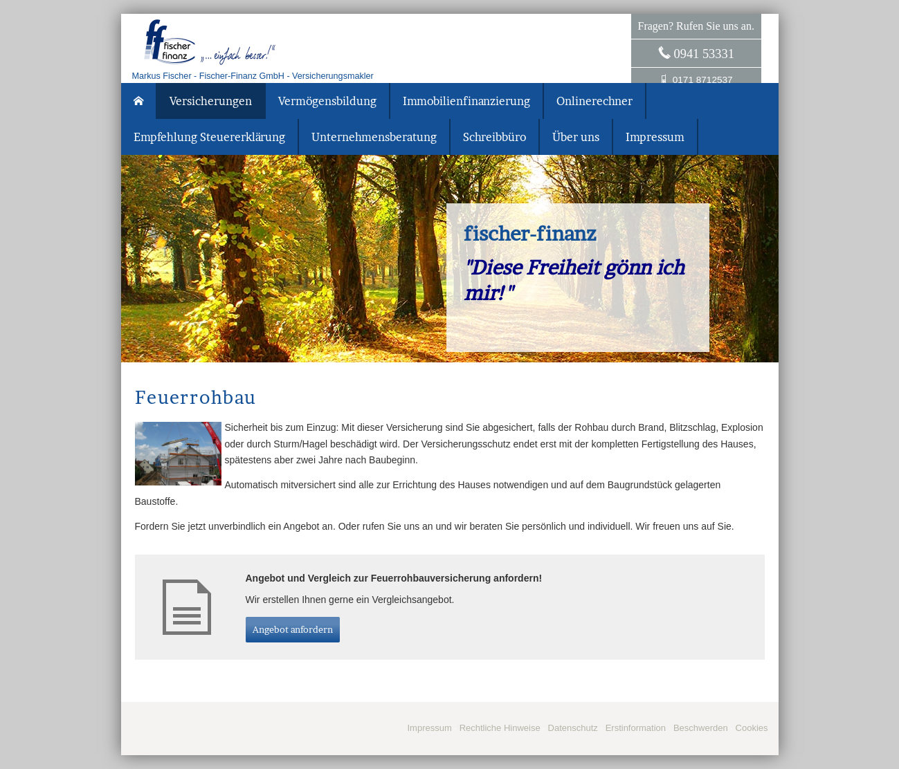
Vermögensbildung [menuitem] (327, 101)
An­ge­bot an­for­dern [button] (293, 629)
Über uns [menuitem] (575, 137)
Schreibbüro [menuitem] (494, 137)
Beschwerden (700, 728)
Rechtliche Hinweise (500, 728)
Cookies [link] (752, 728)
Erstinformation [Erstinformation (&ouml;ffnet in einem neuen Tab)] (636, 728)
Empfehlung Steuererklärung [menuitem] (209, 137)
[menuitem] (139, 101)
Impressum (429, 728)
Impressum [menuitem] (655, 137)
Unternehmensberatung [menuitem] (374, 137)
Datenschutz (573, 728)
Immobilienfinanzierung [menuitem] (466, 101)
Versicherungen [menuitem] (211, 101)
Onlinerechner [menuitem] (594, 101)
